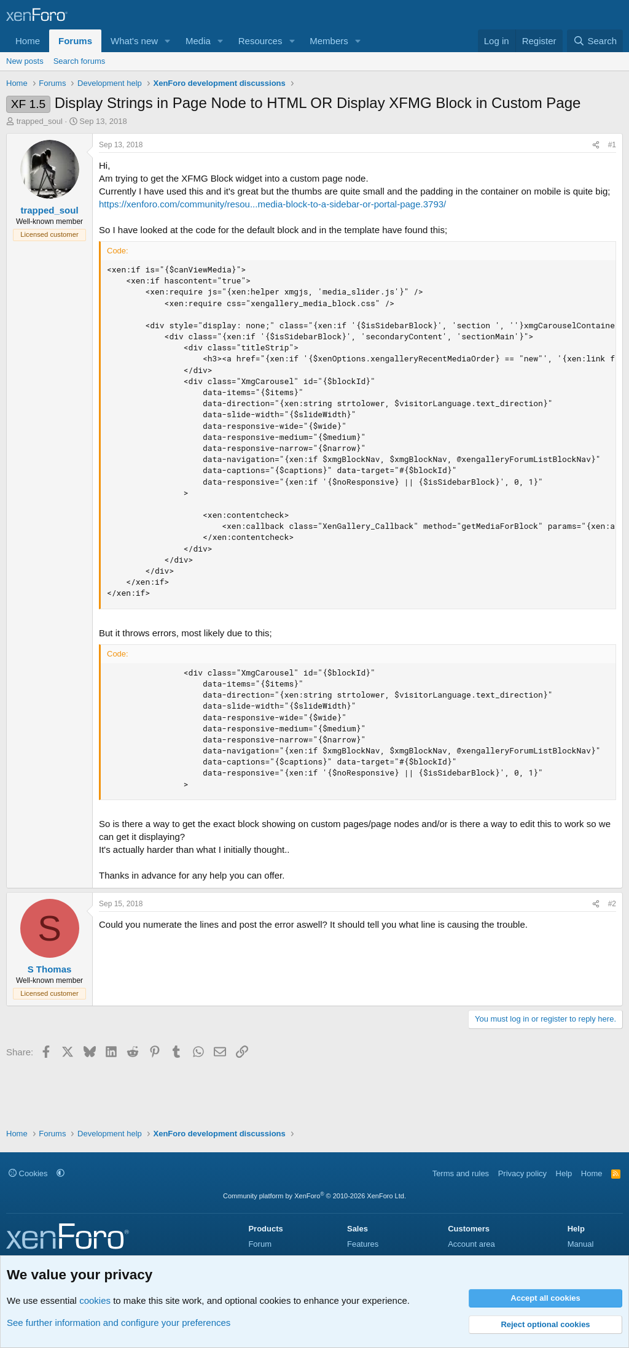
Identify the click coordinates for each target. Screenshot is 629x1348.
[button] (167, 40)
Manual (581, 1244)
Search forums (79, 61)
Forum (260, 1244)
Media (198, 41)
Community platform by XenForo (314, 1196)
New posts (25, 61)
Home (27, 41)
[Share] (596, 145)
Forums (75, 41)
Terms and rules (460, 1173)
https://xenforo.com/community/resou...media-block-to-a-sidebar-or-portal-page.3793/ (272, 204)
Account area (471, 1244)
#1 (612, 145)
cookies (95, 1300)
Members (329, 41)
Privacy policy (522, 1173)
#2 (612, 903)
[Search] (595, 40)
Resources (260, 41)
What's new (134, 41)
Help (564, 1173)
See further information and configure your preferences (118, 1322)
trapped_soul (40, 121)
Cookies (28, 1173)
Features (362, 1244)
